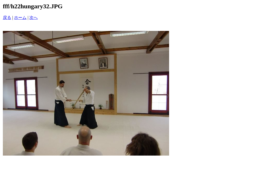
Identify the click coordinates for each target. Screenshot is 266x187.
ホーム (20, 17)
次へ (33, 17)
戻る (7, 17)
